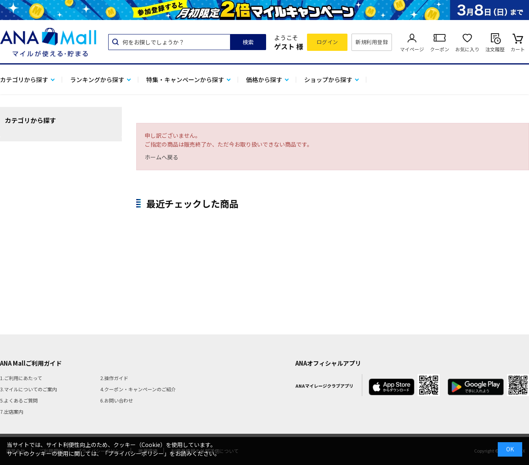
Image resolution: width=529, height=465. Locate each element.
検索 (248, 42)
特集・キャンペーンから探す (185, 79)
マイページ (412, 49)
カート (518, 49)
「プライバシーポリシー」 (136, 453)
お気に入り (467, 49)
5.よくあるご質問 (19, 400)
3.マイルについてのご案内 (28, 389)
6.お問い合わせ (116, 400)
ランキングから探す (97, 79)
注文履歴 (495, 49)
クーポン (439, 49)
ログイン (327, 42)
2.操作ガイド (114, 377)
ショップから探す (328, 79)
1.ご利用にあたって (21, 377)
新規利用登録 (371, 42)
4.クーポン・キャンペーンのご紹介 (138, 389)
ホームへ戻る (161, 157)
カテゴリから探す (24, 79)
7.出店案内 (11, 411)
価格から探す (264, 79)
